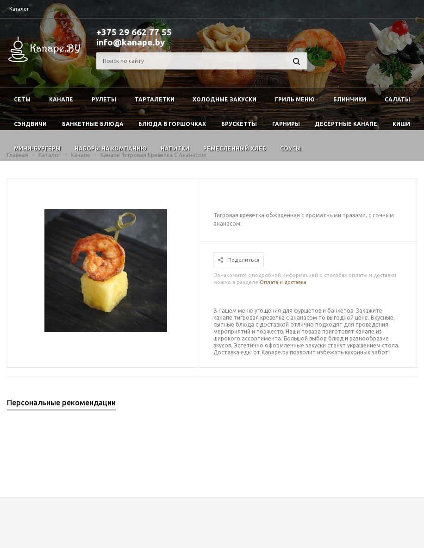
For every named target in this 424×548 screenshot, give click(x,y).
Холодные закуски (224, 99)
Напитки (175, 148)
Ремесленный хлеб (234, 148)
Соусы (290, 148)
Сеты (22, 99)
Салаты (397, 99)
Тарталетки (155, 99)
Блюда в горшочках (172, 124)
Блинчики (349, 99)
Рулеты (104, 99)
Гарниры (286, 124)
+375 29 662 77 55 (134, 32)
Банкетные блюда (93, 124)
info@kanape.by (130, 42)
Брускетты (239, 124)
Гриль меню (295, 99)
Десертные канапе (346, 124)
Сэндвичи (30, 124)
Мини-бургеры (37, 148)
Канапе (61, 99)
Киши (401, 124)
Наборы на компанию (111, 148)
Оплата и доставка (283, 282)
